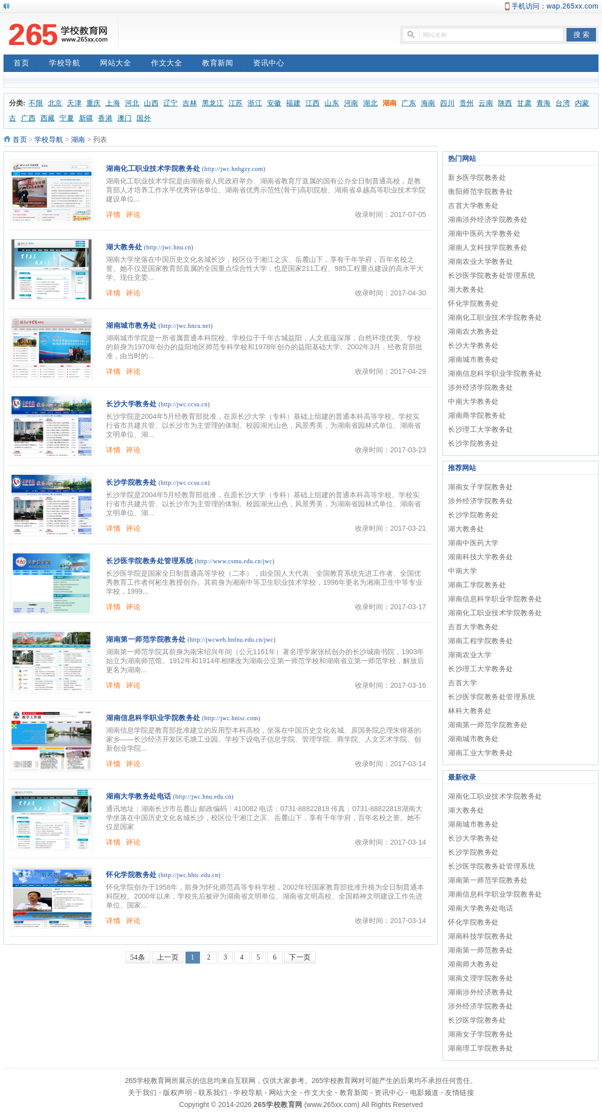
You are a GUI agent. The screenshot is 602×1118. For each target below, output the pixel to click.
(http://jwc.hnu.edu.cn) (203, 796)
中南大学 (462, 571)
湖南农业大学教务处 (481, 261)
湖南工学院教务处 (477, 585)
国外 (143, 118)
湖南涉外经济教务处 (481, 992)
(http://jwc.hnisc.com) (231, 718)
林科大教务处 (470, 711)
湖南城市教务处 (131, 325)
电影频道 (424, 1093)
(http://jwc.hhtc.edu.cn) (189, 875)
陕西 (505, 103)
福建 (293, 103)
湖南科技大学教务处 (481, 557)
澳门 (125, 118)
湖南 (389, 103)
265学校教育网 (278, 1105)
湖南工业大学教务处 (481, 753)
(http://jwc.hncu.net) (185, 325)
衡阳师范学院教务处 (481, 191)
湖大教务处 (124, 247)
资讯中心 (273, 64)
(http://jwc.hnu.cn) (169, 247)
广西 (28, 118)
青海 (543, 103)
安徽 (274, 103)
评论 (133, 214)
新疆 (86, 118)
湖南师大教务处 (473, 964)
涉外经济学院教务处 (481, 387)
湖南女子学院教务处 (481, 487)
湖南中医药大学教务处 (484, 233)
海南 (428, 103)
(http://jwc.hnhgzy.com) (234, 168)
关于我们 (142, 1093)
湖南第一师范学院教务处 (146, 639)
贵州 (467, 103)
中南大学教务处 (473, 401)
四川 (447, 103)
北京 (55, 103)
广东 (409, 103)
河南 (351, 103)
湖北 (370, 103)
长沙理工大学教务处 (481, 429)
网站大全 (120, 64)
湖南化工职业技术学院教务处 (153, 168)
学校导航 (69, 64)
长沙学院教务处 (131, 482)
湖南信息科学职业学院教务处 (153, 718)
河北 (132, 103)
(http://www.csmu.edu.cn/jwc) (235, 561)
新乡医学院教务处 (477, 177)
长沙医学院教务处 (477, 1020)
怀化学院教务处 (131, 875)
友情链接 (459, 1093)
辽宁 (171, 103)
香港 (105, 118)
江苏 (235, 103)
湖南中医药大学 (473, 543)
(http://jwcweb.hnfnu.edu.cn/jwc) (232, 639)
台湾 (563, 103)
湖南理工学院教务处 (481, 1048)
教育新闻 (222, 64)
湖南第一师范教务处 (481, 950)
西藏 (47, 118)
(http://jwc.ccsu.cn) (184, 404)
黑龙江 (213, 103)
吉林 (189, 103)
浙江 (255, 103)
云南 (485, 103)
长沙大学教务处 (131, 404)
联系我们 (213, 1093)
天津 (74, 103)
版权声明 (177, 1093)
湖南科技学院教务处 (481, 936)
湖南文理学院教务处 (481, 978)
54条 (138, 957)
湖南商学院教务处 (477, 415)
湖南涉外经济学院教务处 (488, 219)
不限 (35, 103)
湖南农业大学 (470, 655)
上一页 (168, 957)
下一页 (300, 957)
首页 (26, 64)
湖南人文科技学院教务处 (488, 247)
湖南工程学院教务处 (481, 641)
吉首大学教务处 (473, 205)
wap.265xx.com (572, 6)
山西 (151, 103)
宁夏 (67, 118)
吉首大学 (462, 683)
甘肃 (524, 103)
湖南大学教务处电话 (139, 796)
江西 (313, 103)
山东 (331, 103)
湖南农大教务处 (473, 331)
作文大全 (171, 64)
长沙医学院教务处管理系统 (149, 561)
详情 (113, 214)
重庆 (93, 103)
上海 (113, 103)
